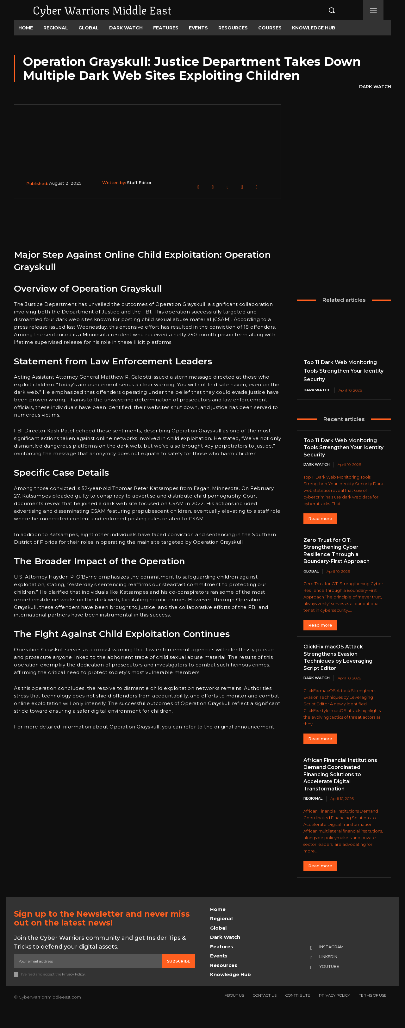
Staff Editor (139, 182)
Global (311, 587)
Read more (320, 534)
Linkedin (332, 974)
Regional (314, 815)
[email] (88, 978)
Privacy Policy (73, 991)
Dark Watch (375, 87)
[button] (325, 10)
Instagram (334, 964)
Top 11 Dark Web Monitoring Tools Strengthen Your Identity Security (340, 460)
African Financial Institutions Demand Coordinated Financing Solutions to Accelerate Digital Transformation (337, 791)
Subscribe (178, 978)
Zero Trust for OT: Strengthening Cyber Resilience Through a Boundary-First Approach (340, 567)
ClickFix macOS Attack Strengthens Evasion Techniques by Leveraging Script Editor (342, 674)
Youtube (331, 984)
